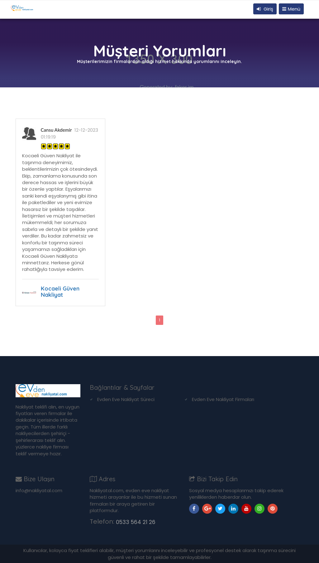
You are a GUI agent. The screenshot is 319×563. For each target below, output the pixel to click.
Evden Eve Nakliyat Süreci (126, 399)
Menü (291, 9)
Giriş (265, 9)
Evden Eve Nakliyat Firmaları (223, 399)
